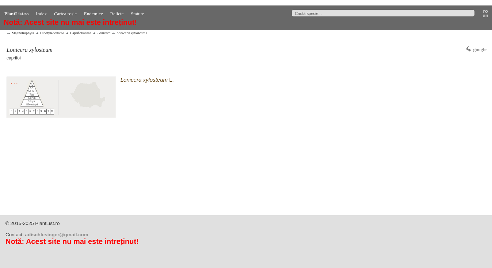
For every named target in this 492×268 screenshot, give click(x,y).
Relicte (117, 13)
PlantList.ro (16, 13)
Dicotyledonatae (52, 33)
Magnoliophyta (23, 33)
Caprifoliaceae (80, 33)
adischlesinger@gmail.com (56, 234)
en (486, 15)
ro (486, 11)
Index (41, 13)
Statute (137, 13)
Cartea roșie (65, 13)
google (480, 49)
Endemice (93, 13)
